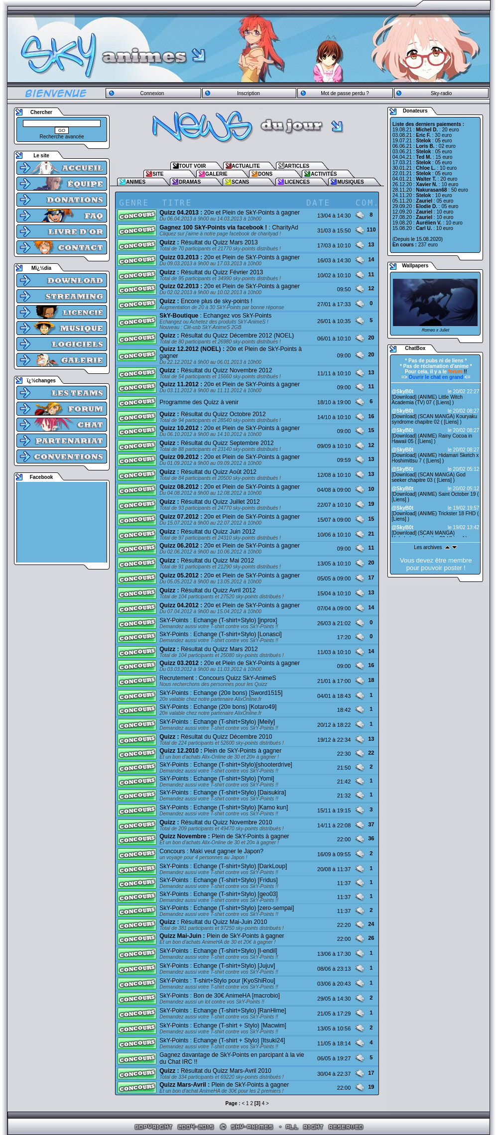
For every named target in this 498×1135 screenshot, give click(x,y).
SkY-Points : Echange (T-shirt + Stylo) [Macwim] (222, 1025)
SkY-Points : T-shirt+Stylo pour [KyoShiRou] (217, 980)
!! (457, 371)
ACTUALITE (246, 166)
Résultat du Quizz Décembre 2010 (215, 736)
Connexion (152, 93)
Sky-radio (441, 93)
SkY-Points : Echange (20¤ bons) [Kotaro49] (217, 706)
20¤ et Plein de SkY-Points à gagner (229, 212)
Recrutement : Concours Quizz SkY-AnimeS (217, 678)
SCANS (240, 182)
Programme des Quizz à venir (199, 402)
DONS (265, 174)
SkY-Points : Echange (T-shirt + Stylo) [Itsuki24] (222, 1040)
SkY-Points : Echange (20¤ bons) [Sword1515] (220, 692)
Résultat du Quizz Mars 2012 (208, 649)
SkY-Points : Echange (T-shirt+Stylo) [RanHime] (222, 1010)
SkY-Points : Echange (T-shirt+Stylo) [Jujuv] (217, 965)
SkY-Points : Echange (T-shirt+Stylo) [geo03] (218, 894)
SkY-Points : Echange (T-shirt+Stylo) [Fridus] (218, 880)
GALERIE (216, 174)
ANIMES (135, 182)
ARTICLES (296, 166)
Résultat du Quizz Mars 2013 (208, 242)
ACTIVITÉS (324, 174)
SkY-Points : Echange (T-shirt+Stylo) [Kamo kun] (223, 807)
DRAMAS (190, 182)
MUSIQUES (350, 182)
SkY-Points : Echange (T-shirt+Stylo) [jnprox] (218, 620)
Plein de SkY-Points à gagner (220, 750)
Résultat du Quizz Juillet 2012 (209, 501)
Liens (444, 402)
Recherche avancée (62, 136)
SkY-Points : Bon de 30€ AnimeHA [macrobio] (219, 995)
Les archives (428, 547)
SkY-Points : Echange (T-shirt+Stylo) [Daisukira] (222, 792)
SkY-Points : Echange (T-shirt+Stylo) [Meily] (217, 721)
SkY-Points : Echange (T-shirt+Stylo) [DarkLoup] (223, 866)
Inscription (248, 93)
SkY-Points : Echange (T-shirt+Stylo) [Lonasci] (220, 634)
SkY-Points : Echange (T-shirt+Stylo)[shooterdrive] (225, 764)
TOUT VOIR (192, 166)
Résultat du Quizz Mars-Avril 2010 (215, 1070)
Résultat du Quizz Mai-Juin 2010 (213, 921)
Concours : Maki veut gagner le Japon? (211, 851)
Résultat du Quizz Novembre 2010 (215, 822)
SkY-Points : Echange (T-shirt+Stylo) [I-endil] (218, 950)
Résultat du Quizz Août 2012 (207, 471)
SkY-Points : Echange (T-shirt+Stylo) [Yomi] (216, 778)
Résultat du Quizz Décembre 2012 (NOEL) (226, 335)
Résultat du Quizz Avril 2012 (207, 590)
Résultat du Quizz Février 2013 (211, 272)
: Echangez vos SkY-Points (215, 315)
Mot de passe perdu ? (345, 93)
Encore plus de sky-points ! (205, 301)
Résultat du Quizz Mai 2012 (206, 560)
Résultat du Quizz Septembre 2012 (216, 443)
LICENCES (297, 182)
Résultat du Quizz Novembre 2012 (215, 370)
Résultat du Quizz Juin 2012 (207, 531)
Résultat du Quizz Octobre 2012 (212, 414)
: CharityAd (228, 227)
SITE (157, 174)
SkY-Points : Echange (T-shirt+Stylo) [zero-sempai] (226, 908)
